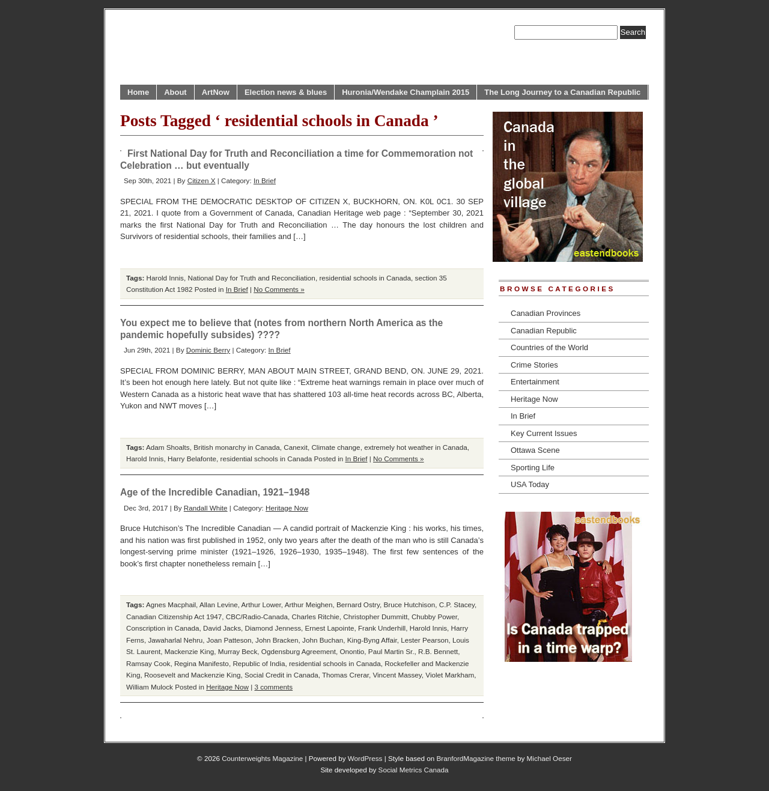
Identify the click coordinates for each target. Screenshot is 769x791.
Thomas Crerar (345, 675)
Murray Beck (238, 651)
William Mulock (149, 687)
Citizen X (201, 180)
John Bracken (276, 640)
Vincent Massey (396, 675)
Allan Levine (218, 604)
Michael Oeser (549, 758)
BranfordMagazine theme (476, 758)
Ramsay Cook (148, 663)
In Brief (265, 180)
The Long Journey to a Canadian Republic (562, 92)
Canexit (296, 447)
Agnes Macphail (171, 604)
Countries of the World (549, 347)
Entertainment (535, 381)
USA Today (530, 484)
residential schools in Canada (365, 278)
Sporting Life (533, 467)
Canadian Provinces (545, 313)
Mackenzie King (189, 651)
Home (138, 92)
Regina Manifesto (201, 663)
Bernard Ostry (358, 604)
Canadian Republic (544, 330)
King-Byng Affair (372, 640)
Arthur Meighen (309, 604)
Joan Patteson (229, 640)
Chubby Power (434, 616)
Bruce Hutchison (409, 604)
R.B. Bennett (438, 651)
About (175, 92)
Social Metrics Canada (413, 770)
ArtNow (215, 92)
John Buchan (322, 640)
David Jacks (222, 628)
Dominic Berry (208, 350)
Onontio (351, 651)
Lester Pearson (424, 640)
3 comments (274, 687)
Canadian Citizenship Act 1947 (174, 616)
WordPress (365, 758)
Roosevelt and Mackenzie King (192, 675)
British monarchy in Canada (236, 447)
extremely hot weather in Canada (415, 447)
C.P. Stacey (457, 604)
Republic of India (259, 663)
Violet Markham (449, 675)
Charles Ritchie (315, 616)
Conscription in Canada (162, 628)
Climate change (335, 447)
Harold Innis (165, 278)
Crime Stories (534, 364)
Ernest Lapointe (329, 628)
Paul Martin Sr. (391, 651)
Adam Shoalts (168, 447)
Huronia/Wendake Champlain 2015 (405, 92)
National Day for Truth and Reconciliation (251, 278)
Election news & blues (286, 92)
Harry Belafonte (192, 458)
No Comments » (279, 289)
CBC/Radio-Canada (257, 616)
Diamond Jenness (273, 628)
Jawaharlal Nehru (175, 640)
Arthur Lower (261, 604)
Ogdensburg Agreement (298, 651)
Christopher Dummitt (375, 616)
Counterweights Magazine (262, 758)
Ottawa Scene (535, 450)
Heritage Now (287, 508)
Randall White (206, 508)
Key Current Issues (544, 433)
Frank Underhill (382, 628)
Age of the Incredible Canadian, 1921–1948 (214, 492)
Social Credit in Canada (281, 675)
